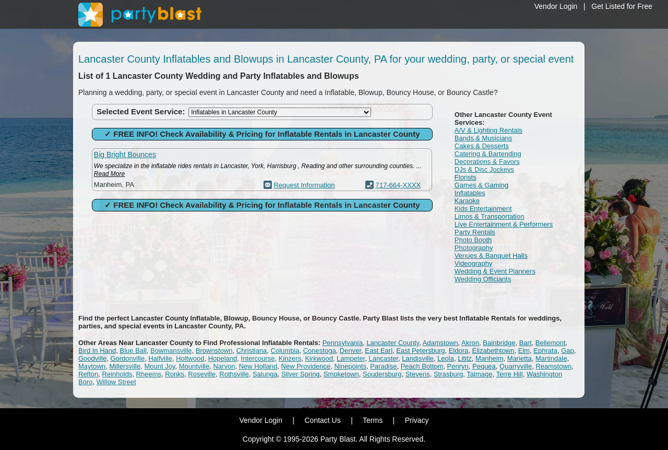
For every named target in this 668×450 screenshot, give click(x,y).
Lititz (465, 358)
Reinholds (117, 374)
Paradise (383, 366)
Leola (445, 358)
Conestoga (319, 350)
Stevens (417, 374)
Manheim (489, 358)
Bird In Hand (97, 350)
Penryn (458, 366)
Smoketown (341, 374)
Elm (524, 350)
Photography (474, 248)
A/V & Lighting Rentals (488, 130)
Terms (373, 420)
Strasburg (448, 374)
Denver (350, 350)
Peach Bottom (422, 366)
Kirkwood (318, 358)
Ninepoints (350, 366)
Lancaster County (392, 343)
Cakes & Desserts (482, 146)
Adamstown (440, 343)
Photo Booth (473, 240)
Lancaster (383, 358)
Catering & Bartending (488, 154)
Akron (470, 343)
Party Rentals (475, 232)
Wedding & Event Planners (495, 271)
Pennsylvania (343, 343)
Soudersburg (382, 374)
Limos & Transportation (489, 216)
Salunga (265, 374)
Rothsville (233, 374)
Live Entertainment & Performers (504, 224)
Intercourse (258, 358)
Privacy (417, 420)
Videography (474, 263)
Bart (525, 343)
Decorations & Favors (487, 161)
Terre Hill (509, 374)
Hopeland (222, 358)
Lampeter (351, 358)
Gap (567, 350)
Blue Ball (133, 350)
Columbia (285, 350)
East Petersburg (420, 350)
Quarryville (515, 366)
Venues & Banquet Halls (491, 255)
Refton (88, 374)
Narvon (224, 366)
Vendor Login (556, 6)
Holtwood (190, 358)
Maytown (91, 366)
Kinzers (290, 358)
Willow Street (116, 382)
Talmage (479, 374)
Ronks (174, 374)
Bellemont (550, 343)
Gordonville (127, 358)
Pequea (484, 366)
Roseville (202, 374)
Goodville (92, 358)
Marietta (519, 358)
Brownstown (214, 350)
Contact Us (322, 420)
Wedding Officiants (483, 279)
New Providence (306, 366)
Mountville (194, 366)
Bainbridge (499, 343)
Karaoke (467, 201)
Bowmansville (171, 350)
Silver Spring (300, 374)
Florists (465, 177)
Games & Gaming (481, 185)
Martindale (551, 358)
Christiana (251, 350)
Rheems (148, 374)
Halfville (160, 358)
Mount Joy (159, 366)
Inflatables (470, 193)
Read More (109, 173)
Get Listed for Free (621, 6)
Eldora (459, 350)
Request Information (304, 185)
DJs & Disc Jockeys (484, 169)
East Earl (378, 350)
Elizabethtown (493, 350)
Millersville (124, 366)
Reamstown (553, 366)
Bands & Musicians (483, 138)
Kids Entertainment (483, 208)
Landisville (418, 358)
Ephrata (545, 350)
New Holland (258, 366)
